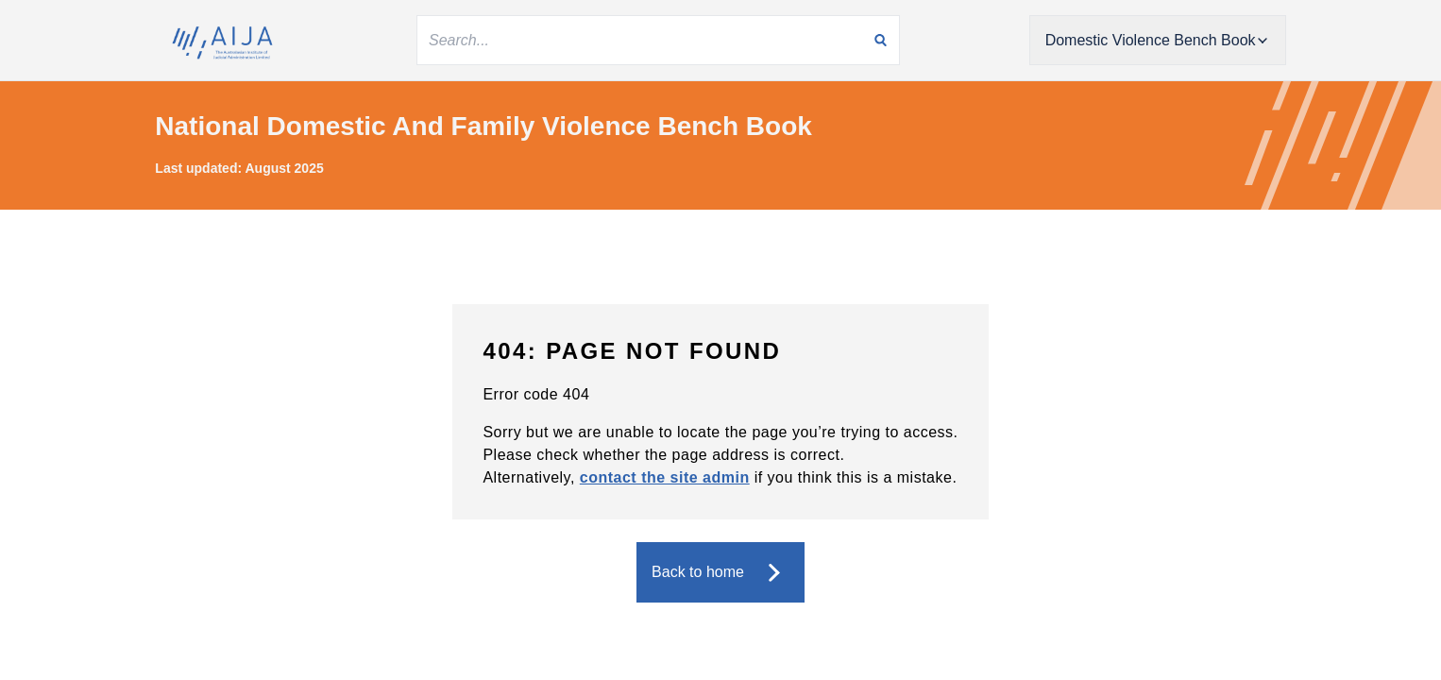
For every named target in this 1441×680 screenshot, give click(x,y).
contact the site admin (665, 477)
